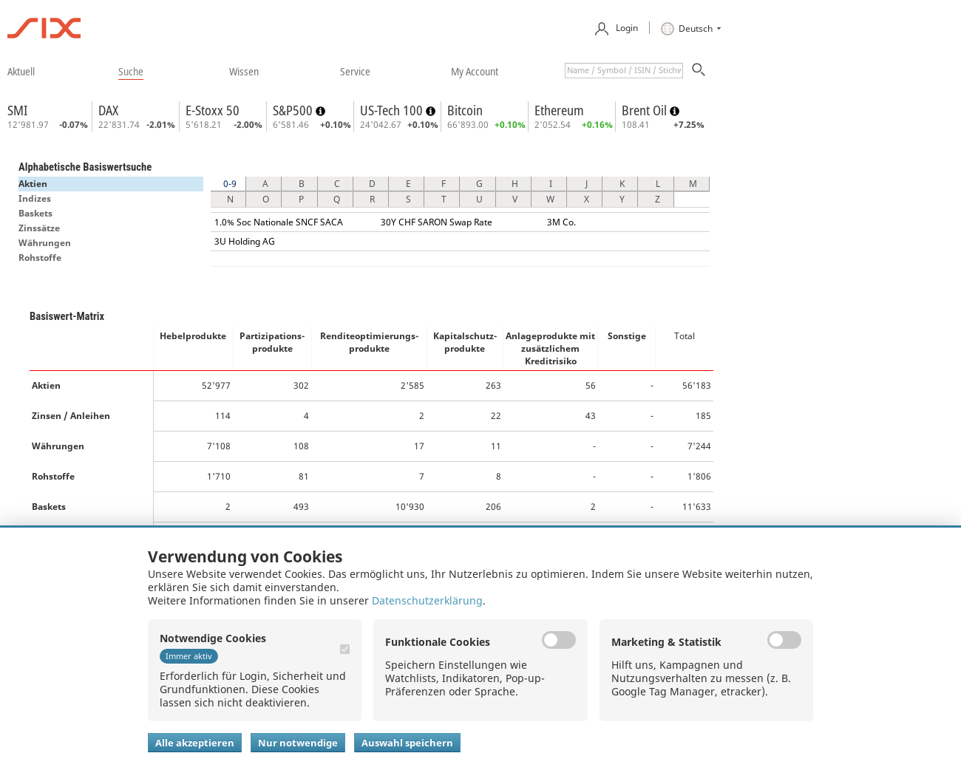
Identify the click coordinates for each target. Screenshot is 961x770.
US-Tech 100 (393, 110)
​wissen (244, 71)
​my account (474, 71)
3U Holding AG (244, 241)
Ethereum (559, 110)
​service (355, 71)
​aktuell (21, 71)
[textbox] (624, 70)
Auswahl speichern (407, 742)
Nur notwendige (298, 742)
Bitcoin (465, 110)
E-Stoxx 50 (213, 110)
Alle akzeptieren (194, 742)
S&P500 (294, 110)
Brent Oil (646, 110)
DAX (108, 110)
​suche (130, 71)
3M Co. (561, 222)
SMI (17, 110)
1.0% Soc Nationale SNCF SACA (278, 222)
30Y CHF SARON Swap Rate (436, 222)
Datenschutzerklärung (427, 600)
